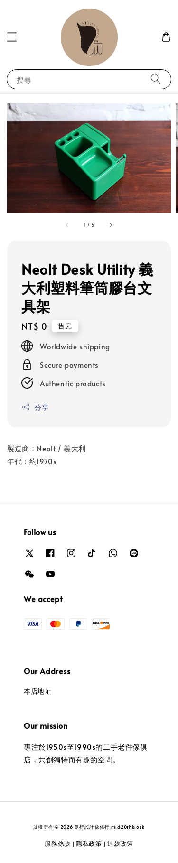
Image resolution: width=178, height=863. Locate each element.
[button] (11, 37)
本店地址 (37, 691)
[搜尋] (156, 79)
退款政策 (120, 843)
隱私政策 (89, 843)
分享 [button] (34, 407)
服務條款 (58, 843)
